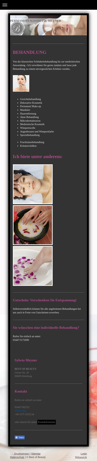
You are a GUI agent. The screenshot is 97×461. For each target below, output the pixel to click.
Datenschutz (17, 457)
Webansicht (81, 457)
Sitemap (35, 453)
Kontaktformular (46, 422)
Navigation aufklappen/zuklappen (48, 5)
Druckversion (20, 453)
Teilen (19, 437)
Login (84, 453)
